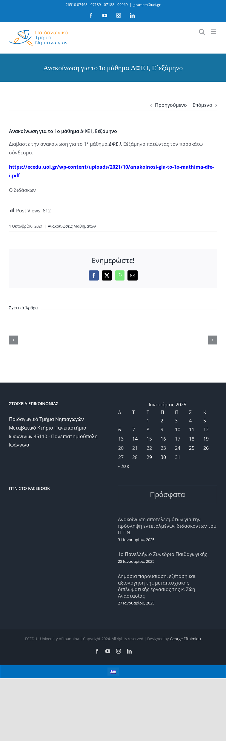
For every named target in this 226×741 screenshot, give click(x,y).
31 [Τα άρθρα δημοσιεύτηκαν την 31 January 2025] (177, 457)
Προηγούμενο (171, 105)
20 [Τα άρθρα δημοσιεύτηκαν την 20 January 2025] (121, 448)
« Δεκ (123, 466)
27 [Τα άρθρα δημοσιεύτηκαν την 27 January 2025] (121, 457)
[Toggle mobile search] (202, 32)
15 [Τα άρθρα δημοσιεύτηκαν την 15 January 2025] (149, 438)
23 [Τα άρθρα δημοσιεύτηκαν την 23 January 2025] (163, 448)
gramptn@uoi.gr (147, 4)
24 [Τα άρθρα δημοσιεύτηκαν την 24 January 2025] (177, 448)
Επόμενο (202, 105)
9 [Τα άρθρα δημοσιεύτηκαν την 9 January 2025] (162, 429)
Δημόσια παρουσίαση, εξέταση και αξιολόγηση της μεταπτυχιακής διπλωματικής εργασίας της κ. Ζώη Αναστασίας (157, 586)
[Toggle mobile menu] (214, 32)
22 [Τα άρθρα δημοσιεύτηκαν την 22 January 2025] (149, 448)
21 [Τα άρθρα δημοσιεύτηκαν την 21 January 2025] (135, 448)
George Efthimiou (185, 638)
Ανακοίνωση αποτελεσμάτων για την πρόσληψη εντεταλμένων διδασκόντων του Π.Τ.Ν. (167, 526)
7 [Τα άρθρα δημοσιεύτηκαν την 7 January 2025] (133, 429)
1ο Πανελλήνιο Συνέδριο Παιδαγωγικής (162, 554)
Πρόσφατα (167, 494)
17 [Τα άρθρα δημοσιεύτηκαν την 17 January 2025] (177, 438)
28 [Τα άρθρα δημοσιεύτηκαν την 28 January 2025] (135, 457)
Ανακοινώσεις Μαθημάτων (72, 226)
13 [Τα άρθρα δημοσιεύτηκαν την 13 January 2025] (121, 438)
